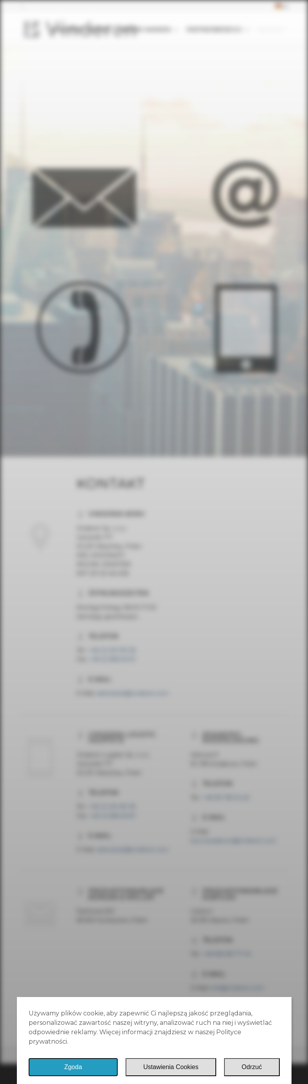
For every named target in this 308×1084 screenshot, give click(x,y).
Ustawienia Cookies (171, 1067)
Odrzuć (252, 1067)
